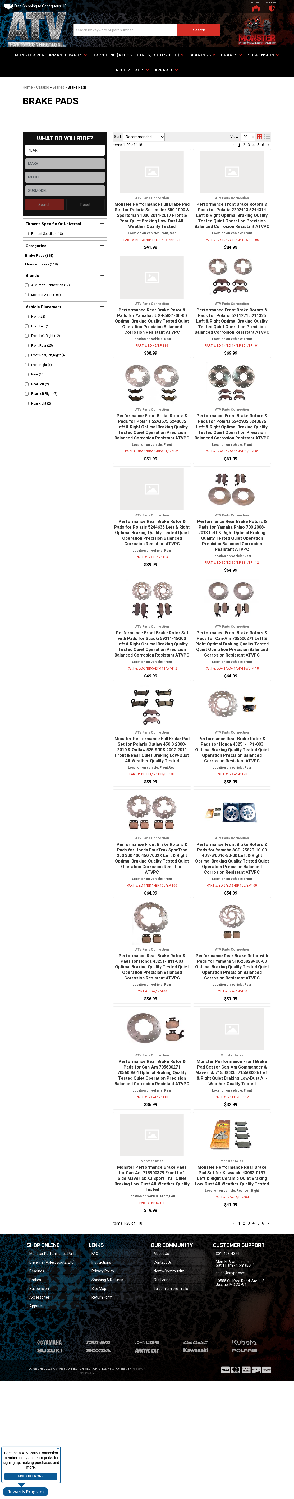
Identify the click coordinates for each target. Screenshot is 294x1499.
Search (44, 204)
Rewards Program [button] (25, 1492)
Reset (85, 204)
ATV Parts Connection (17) (50, 285)
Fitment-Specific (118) (47, 234)
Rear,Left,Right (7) (44, 394)
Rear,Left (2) (40, 384)
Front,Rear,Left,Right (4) (48, 355)
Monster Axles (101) (46, 295)
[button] (65, 223)
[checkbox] (27, 233)
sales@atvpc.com (230, 1379)
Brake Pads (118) (39, 256)
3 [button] (249, 1329)
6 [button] (263, 1329)
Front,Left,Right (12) (45, 336)
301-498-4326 (228, 1359)
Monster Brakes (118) (41, 264)
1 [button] (239, 1329)
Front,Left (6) (40, 326)
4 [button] (253, 1329)
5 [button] (258, 1329)
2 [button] (244, 1329)
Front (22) (38, 316)
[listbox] (65, 177)
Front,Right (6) (41, 365)
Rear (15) (38, 374)
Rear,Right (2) (41, 403)
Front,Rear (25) (42, 345)
